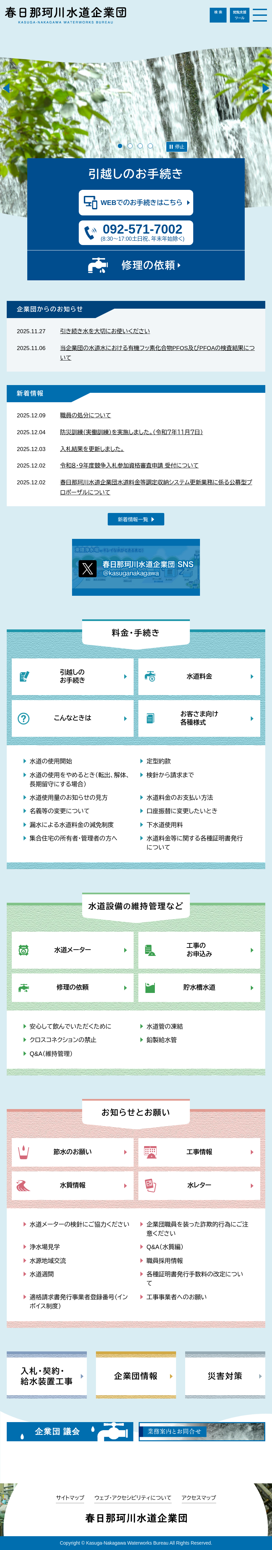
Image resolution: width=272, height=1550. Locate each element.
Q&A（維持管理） (51, 1053)
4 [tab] (150, 145)
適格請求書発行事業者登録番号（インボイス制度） (79, 1302)
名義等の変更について (60, 811)
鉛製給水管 (161, 1040)
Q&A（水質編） (164, 1247)
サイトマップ (70, 1498)
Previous (6, 88)
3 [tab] (140, 145)
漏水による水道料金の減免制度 (72, 825)
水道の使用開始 (51, 761)
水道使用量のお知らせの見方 (69, 797)
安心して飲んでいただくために (70, 1026)
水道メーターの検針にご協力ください (80, 1224)
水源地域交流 (48, 1261)
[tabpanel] (136, 132)
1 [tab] (120, 145)
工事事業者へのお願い (176, 1297)
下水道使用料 (164, 825)
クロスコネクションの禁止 (63, 1040)
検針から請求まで (170, 775)
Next (266, 88)
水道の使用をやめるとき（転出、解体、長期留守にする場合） (80, 780)
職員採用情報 (164, 1261)
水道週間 (42, 1274)
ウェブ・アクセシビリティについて (132, 1498)
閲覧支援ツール (239, 15)
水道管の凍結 (164, 1026)
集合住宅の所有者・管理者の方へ (73, 838)
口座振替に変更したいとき (181, 811)
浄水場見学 (45, 1247)
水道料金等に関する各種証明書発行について (194, 843)
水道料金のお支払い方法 (179, 797)
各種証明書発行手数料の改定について (194, 1279)
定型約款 (158, 761)
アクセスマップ (199, 1498)
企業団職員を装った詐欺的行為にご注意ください (197, 1229)
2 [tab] (130, 145)
